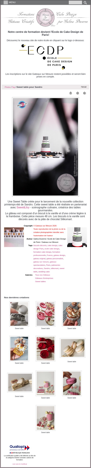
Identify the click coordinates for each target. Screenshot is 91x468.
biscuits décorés (39, 245)
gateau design (59, 255)
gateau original (39, 259)
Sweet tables (40, 281)
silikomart (54, 268)
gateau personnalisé (54, 259)
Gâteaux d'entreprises (44, 278)
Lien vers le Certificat (19, 464)
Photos (8, 87)
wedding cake (44, 272)
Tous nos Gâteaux (42, 275)
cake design (52, 245)
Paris (48, 265)
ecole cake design (52, 249)
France (50, 255)
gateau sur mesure (41, 262)
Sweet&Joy (23, 207)
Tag (13, 87)
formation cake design (42, 252)
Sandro (47, 268)
